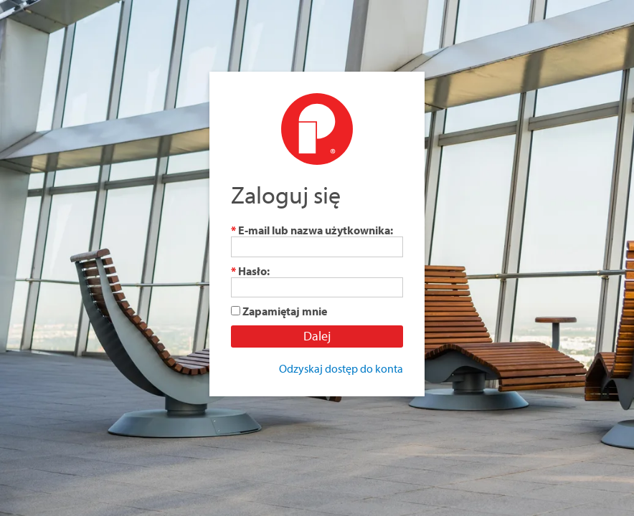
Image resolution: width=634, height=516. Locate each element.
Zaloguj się (286, 194)
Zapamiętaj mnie (284, 311)
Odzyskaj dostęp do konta (341, 368)
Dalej (317, 336)
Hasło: (250, 270)
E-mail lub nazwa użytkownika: (312, 230)
